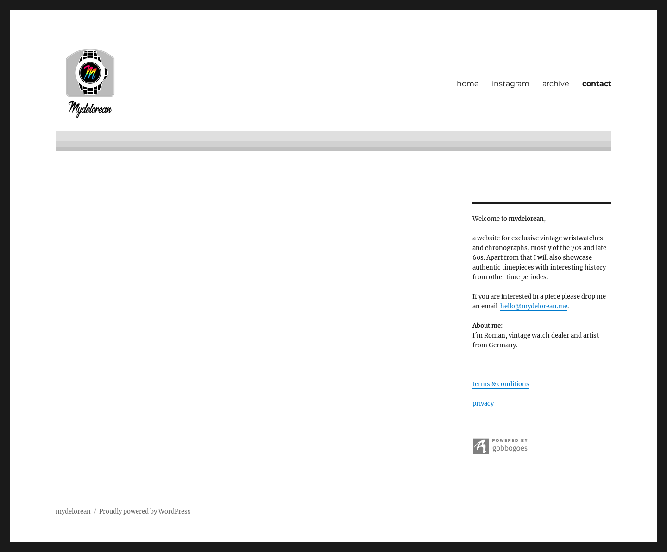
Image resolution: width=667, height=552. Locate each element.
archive (555, 83)
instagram (510, 83)
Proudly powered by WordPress (145, 511)
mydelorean (73, 511)
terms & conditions (500, 384)
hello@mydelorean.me (533, 306)
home (468, 83)
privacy (483, 404)
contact (596, 83)
